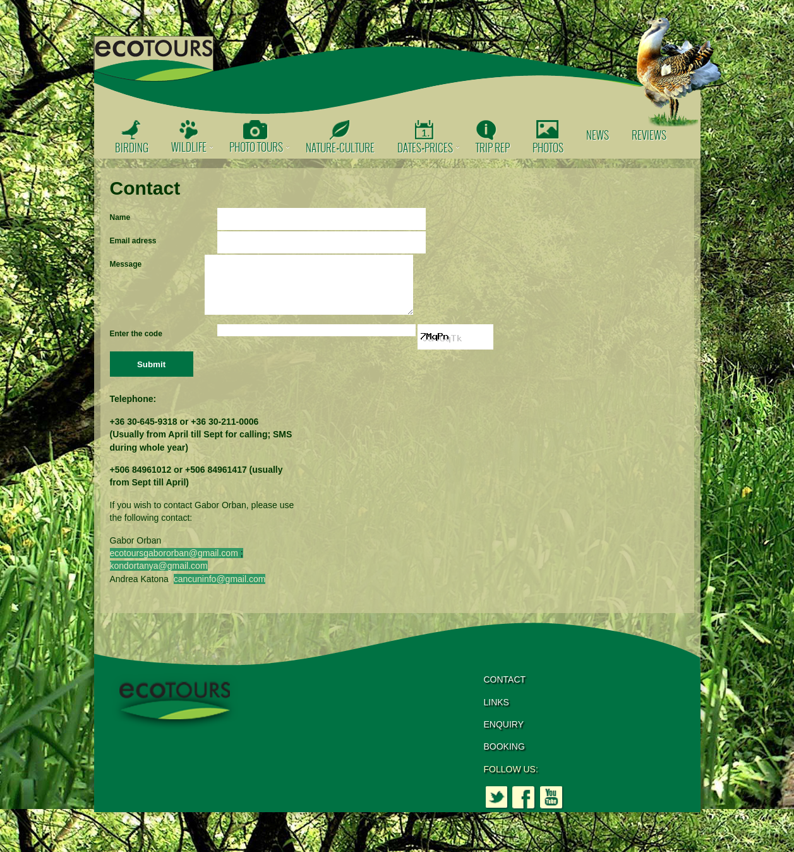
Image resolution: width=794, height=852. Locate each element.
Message (126, 264)
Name (120, 217)
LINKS (496, 712)
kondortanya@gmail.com (159, 575)
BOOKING (504, 756)
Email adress (133, 240)
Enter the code (136, 343)
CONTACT (505, 689)
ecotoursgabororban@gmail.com (174, 562)
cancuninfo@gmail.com (220, 588)
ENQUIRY (504, 734)
